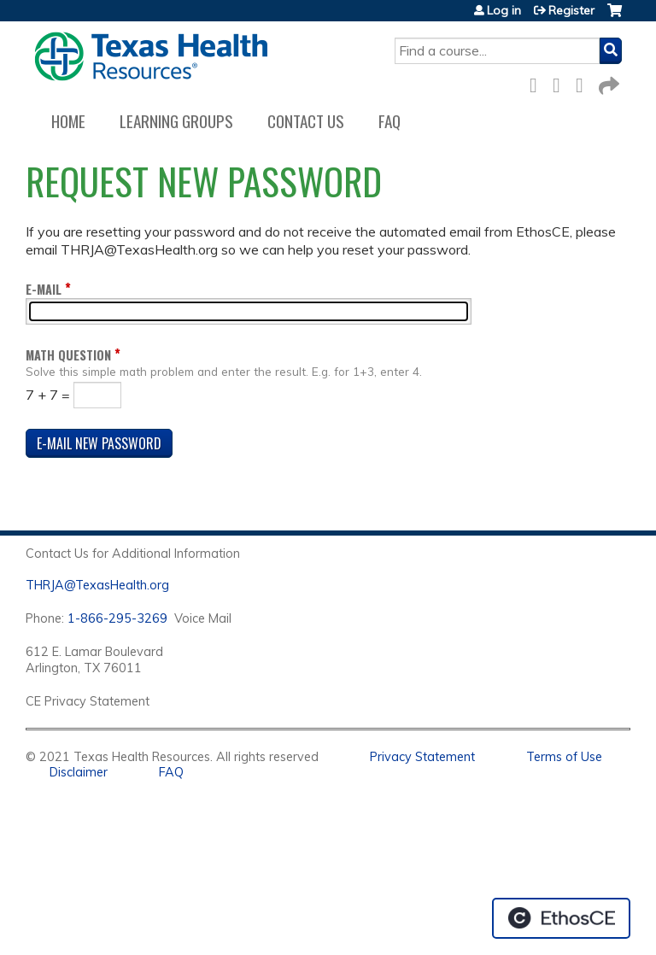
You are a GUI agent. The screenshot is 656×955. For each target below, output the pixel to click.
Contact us (305, 120)
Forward (607, 82)
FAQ (389, 120)
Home (68, 120)
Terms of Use (564, 757)
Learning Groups (176, 120)
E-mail (44, 289)
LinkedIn (584, 82)
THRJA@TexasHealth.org (97, 585)
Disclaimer (79, 772)
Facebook (538, 82)
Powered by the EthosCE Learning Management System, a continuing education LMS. (561, 918)
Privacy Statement (422, 757)
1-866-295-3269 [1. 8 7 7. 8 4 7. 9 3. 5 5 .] (117, 618)
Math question (68, 355)
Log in (504, 10)
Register (571, 10)
